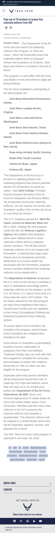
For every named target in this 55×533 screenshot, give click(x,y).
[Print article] (6, 27)
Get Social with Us (27, 500)
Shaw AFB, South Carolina (25, 158)
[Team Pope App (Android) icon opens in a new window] (27, 521)
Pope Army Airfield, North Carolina (30, 152)
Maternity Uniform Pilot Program (28, 455)
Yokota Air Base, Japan (23, 163)
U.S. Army (42, 452)
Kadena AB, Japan (20, 169)
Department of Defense (22, 278)
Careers (8, 489)
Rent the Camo (43, 455)
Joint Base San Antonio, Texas (27, 127)
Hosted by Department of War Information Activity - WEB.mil (24, 528)
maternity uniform (31, 459)
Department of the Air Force (38, 448)
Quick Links (10, 483)
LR (10, 448)
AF (19, 448)
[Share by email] (10, 27)
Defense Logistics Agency (30, 452)
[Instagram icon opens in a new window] (21, 521)
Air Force (25, 448)
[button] (10, 4)
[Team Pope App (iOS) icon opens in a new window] (34, 521)
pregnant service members (17, 459)
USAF (14, 448)
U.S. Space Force (12, 455)
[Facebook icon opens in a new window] (14, 521)
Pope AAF (41, 459)
